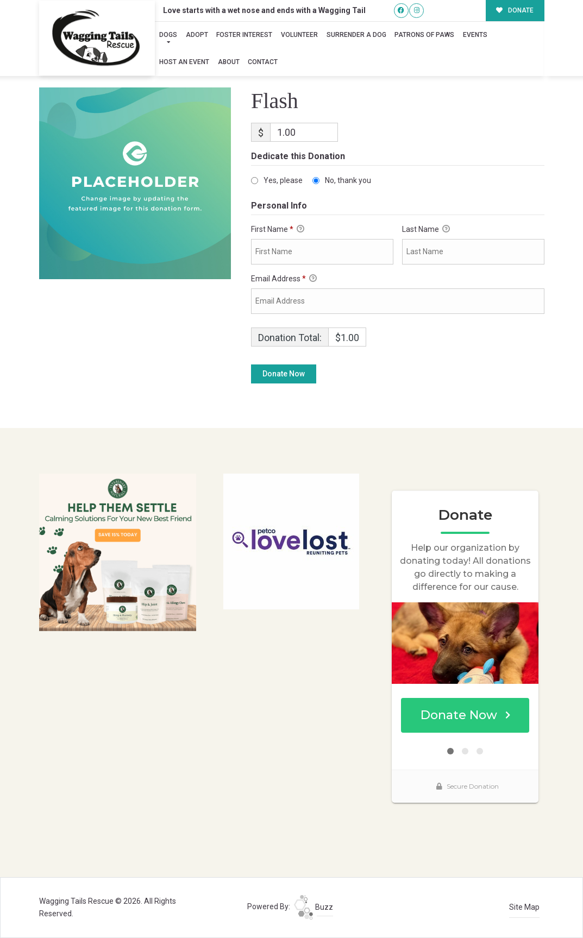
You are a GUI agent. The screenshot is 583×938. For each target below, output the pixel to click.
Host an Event (184, 62)
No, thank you (348, 180)
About (229, 62)
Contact (263, 62)
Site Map (524, 907)
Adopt (197, 35)
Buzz (313, 907)
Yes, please (283, 180)
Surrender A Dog (356, 35)
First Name (277, 229)
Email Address (284, 279)
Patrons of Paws (424, 35)
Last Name (426, 229)
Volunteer (299, 35)
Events (475, 35)
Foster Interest (244, 35)
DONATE (515, 10)
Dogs (168, 35)
